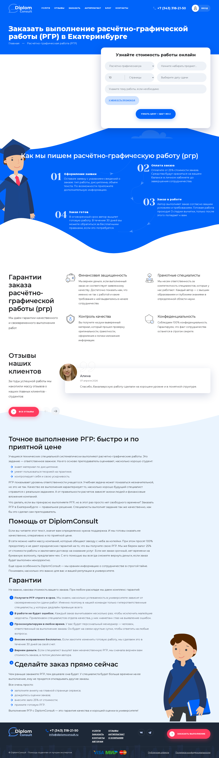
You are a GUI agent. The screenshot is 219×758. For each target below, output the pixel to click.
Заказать (74, 8)
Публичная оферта (158, 752)
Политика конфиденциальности (193, 752)
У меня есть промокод (122, 100)
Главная (14, 43)
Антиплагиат (93, 8)
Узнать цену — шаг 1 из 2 (156, 114)
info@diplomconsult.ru (63, 734)
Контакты (121, 8)
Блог (108, 8)
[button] (46, 411)
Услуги (45, 8)
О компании (115, 738)
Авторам (97, 741)
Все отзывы (26, 411)
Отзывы (59, 8)
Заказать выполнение (191, 734)
